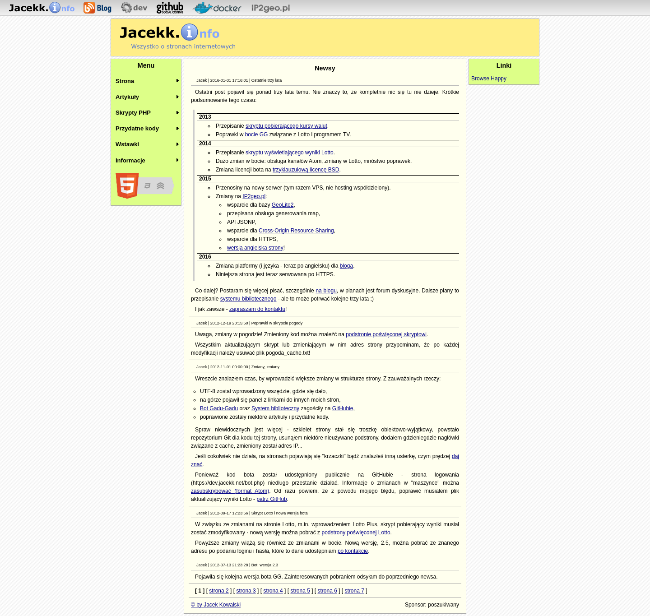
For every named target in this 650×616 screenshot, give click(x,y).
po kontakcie (353, 551)
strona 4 (273, 591)
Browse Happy (488, 78)
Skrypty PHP (133, 112)
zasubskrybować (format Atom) (230, 491)
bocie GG (256, 134)
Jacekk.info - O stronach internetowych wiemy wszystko (177, 36)
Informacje (130, 160)
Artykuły (127, 96)
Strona (125, 81)
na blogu (326, 290)
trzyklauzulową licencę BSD (306, 170)
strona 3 (245, 591)
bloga (346, 266)
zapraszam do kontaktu (257, 309)
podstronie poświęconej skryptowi (386, 334)
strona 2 (218, 591)
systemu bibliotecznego (248, 299)
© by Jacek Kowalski (216, 605)
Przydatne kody (137, 128)
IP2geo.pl (253, 196)
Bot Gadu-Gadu (219, 408)
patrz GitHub (271, 499)
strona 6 (327, 591)
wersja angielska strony (255, 248)
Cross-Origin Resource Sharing (296, 230)
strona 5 (300, 591)
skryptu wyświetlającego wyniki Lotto (290, 152)
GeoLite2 (283, 205)
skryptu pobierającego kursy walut (286, 126)
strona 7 (354, 591)
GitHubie (342, 408)
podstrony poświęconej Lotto (355, 532)
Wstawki (127, 144)
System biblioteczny (275, 408)
